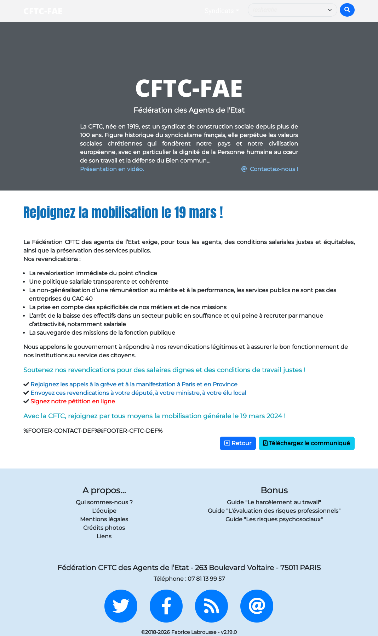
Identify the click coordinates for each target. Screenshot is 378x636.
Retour (237, 443)
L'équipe (104, 510)
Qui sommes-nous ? (104, 502)
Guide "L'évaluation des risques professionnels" (274, 510)
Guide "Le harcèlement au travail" (274, 502)
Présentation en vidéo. (112, 169)
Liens (104, 536)
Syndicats (219, 11)
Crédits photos (104, 527)
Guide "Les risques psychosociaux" (274, 519)
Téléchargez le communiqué (306, 443)
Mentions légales (104, 519)
